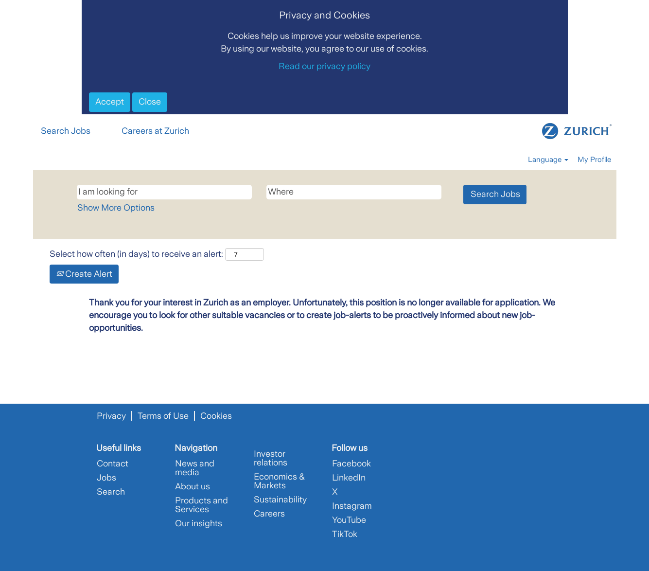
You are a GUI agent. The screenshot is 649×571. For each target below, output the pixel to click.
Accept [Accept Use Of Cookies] (109, 102)
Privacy (111, 416)
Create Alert (84, 274)
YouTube (349, 520)
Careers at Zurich (155, 131)
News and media (194, 468)
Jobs (106, 477)
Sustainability (280, 499)
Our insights (198, 523)
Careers (269, 513)
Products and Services (201, 505)
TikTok (344, 534)
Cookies (216, 416)
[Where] (353, 192)
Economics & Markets (279, 481)
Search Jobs (65, 131)
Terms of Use (163, 416)
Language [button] (548, 159)
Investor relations (270, 458)
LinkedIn (349, 477)
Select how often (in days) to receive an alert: (136, 254)
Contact (112, 463)
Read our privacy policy (324, 66)
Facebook (351, 463)
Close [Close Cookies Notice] (150, 102)
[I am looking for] (164, 192)
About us (192, 486)
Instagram (352, 506)
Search (111, 492)
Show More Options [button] (116, 208)
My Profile (594, 159)
